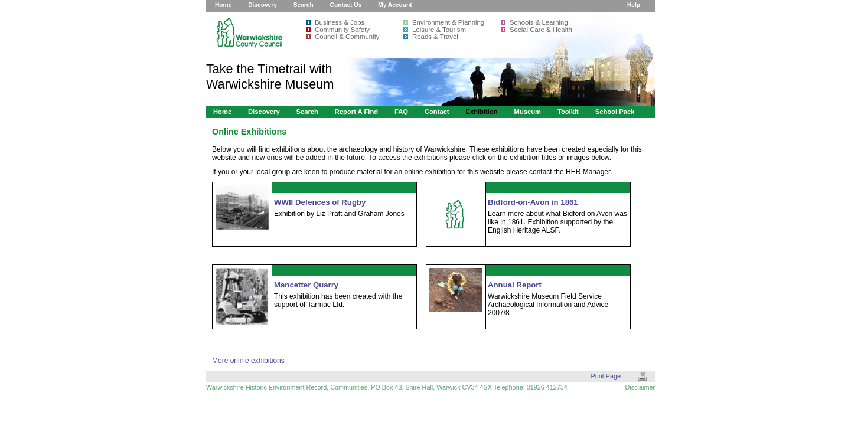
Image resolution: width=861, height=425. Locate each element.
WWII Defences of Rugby (320, 202)
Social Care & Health (541, 29)
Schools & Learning (539, 22)
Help (633, 5)
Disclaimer (640, 387)
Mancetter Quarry (306, 284)
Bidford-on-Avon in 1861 (533, 202)
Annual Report (515, 284)
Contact (437, 111)
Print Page (606, 376)
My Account (395, 5)
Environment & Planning (448, 22)
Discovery (262, 5)
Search (303, 5)
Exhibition (481, 111)
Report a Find (356, 111)
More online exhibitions (248, 361)
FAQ (401, 111)
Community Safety (342, 29)
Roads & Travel (435, 36)
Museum (528, 111)
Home (223, 5)
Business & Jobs (339, 22)
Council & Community (347, 36)
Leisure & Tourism (439, 29)
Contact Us (346, 5)
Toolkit (568, 111)
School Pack (615, 111)
